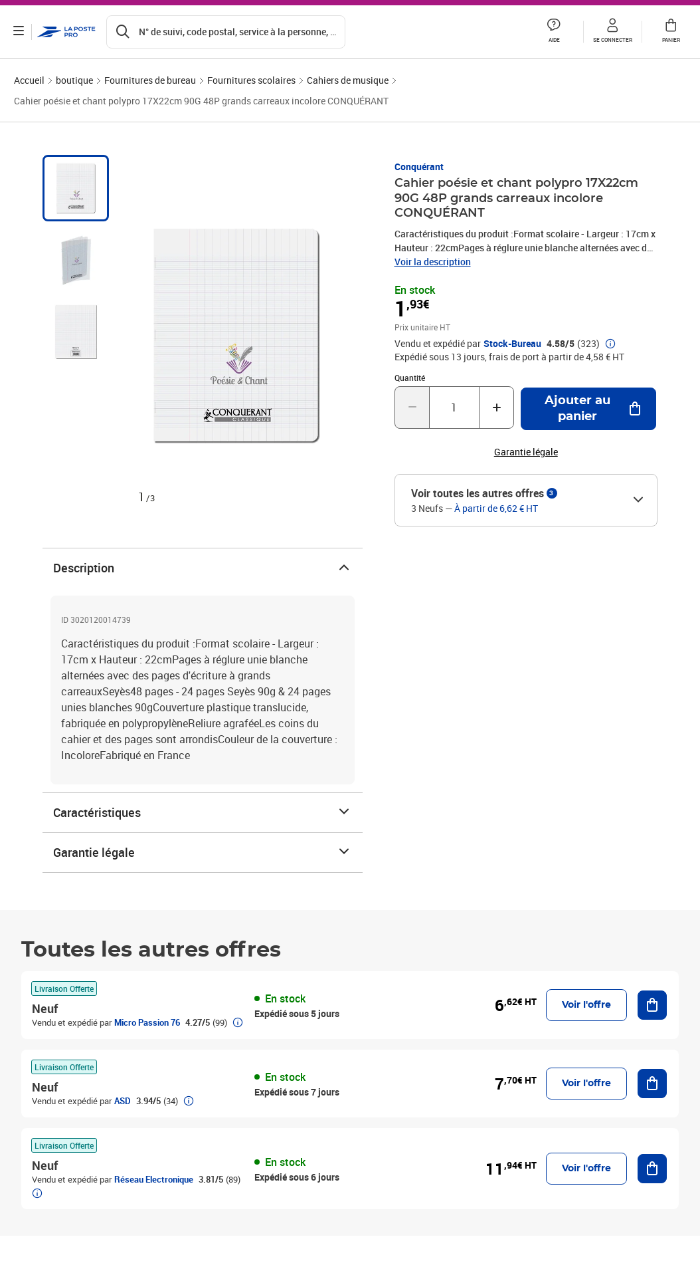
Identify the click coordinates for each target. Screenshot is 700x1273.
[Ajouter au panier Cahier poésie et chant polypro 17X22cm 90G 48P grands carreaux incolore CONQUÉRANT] (588, 408)
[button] (554, 32)
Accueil (29, 80)
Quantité (409, 377)
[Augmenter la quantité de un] (496, 407)
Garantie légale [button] (526, 452)
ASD (122, 1101)
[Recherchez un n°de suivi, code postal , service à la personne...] (225, 32)
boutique (74, 80)
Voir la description (432, 261)
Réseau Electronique (153, 1179)
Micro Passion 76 (147, 1022)
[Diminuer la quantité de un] (412, 407)
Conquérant (419, 166)
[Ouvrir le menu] (18, 32)
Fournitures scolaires (251, 80)
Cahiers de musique (348, 80)
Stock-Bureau (512, 344)
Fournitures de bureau (150, 80)
